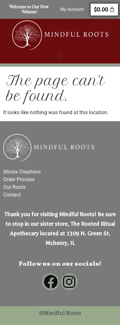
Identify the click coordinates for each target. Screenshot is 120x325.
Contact (12, 195)
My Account (72, 9)
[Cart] (104, 9)
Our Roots (14, 187)
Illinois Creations (22, 172)
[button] (60, 56)
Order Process (19, 179)
